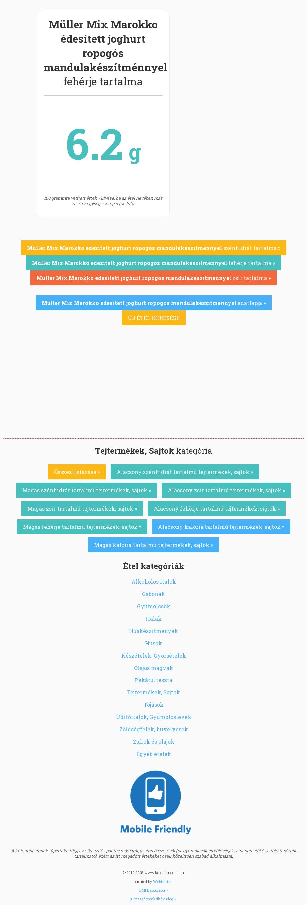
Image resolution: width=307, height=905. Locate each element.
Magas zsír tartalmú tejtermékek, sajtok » (82, 508)
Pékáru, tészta (153, 680)
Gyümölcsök (153, 606)
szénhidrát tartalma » (153, 247)
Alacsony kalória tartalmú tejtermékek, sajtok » (221, 526)
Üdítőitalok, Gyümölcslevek (153, 716)
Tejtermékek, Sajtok (153, 692)
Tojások (154, 704)
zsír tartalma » (153, 277)
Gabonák (153, 593)
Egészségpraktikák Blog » (153, 898)
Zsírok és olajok (153, 741)
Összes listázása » (77, 471)
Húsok (153, 643)
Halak (154, 618)
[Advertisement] (153, 388)
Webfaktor (162, 881)
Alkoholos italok (153, 581)
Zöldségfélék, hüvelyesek (153, 729)
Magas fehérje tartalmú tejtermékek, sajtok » (82, 526)
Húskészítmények (153, 630)
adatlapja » (154, 302)
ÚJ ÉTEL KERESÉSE (154, 317)
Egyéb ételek (153, 753)
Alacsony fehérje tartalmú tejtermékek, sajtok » (217, 508)
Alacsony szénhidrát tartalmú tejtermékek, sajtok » (185, 471)
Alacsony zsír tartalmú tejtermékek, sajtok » (226, 490)
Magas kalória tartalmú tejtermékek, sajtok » (153, 544)
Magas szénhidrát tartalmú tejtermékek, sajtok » (86, 490)
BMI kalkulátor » (153, 890)
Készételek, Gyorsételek (153, 655)
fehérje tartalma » (153, 262)
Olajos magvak (153, 667)
